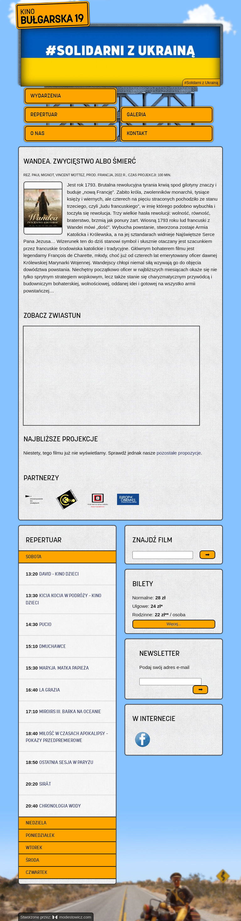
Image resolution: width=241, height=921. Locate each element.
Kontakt (137, 133)
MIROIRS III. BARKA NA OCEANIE (70, 711)
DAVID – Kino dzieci (59, 573)
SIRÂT (45, 784)
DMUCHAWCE (52, 646)
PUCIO (45, 624)
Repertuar (43, 114)
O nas (37, 133)
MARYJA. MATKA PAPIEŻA (64, 668)
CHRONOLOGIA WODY (60, 805)
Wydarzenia (45, 95)
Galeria (136, 114)
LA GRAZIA (49, 689)
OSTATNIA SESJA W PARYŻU (66, 762)
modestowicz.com (71, 917)
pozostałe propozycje (179, 452)
